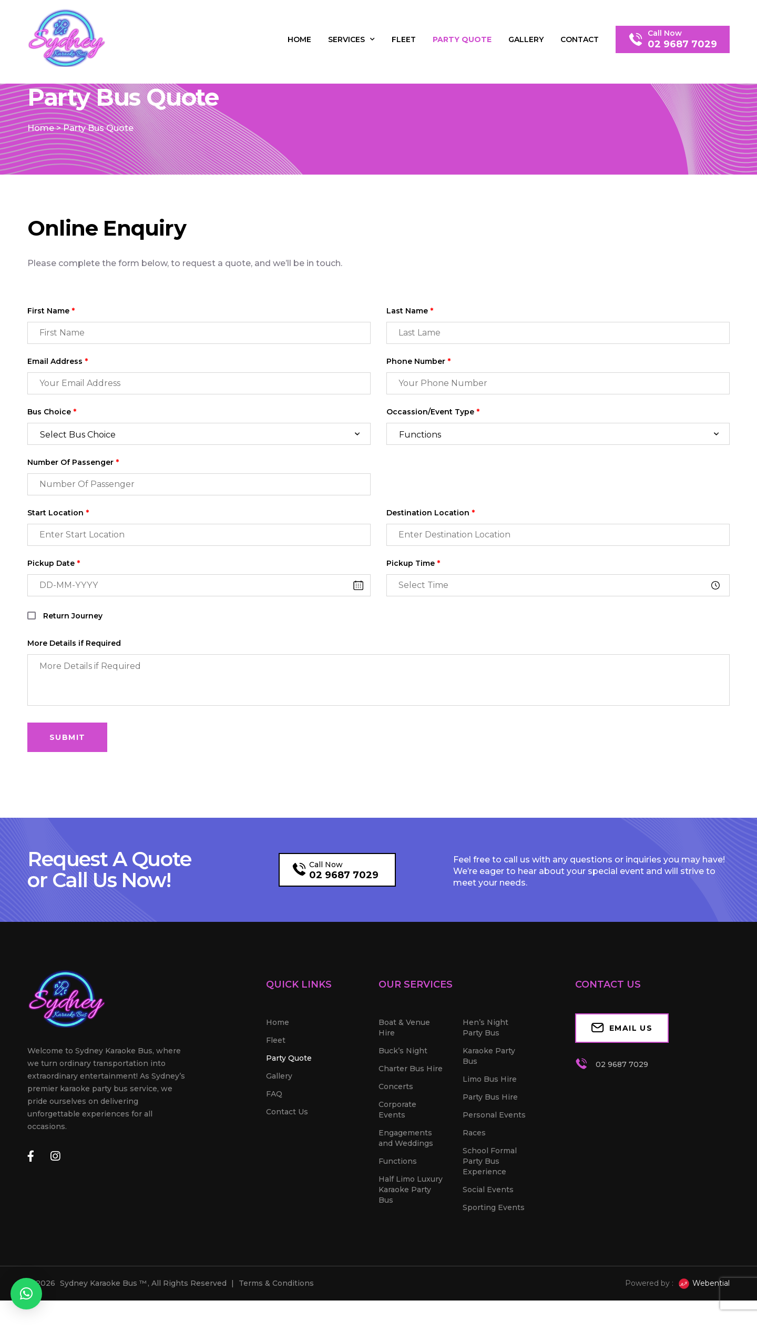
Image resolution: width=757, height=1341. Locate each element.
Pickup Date (53, 604)
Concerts (395, 1127)
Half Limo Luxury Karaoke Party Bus (410, 1230)
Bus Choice (51, 452)
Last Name (409, 351)
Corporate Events (397, 1150)
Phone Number (418, 402)
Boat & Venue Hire (404, 1068)
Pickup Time (413, 604)
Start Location (58, 553)
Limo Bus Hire (490, 1119)
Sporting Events (494, 1248)
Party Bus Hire (490, 1137)
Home (299, 39)
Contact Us (287, 1152)
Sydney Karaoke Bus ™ (103, 1323)
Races (474, 1173)
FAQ (274, 1134)
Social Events (488, 1230)
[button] (26, 1293)
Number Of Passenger (73, 503)
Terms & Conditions (276, 1323)
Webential (704, 1324)
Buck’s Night (402, 1091)
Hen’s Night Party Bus (485, 1068)
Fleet (404, 39)
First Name (51, 351)
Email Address (57, 402)
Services (351, 39)
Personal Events (494, 1155)
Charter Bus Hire (410, 1109)
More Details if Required (74, 683)
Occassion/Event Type (432, 452)
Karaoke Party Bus (489, 1096)
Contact (579, 39)
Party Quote (462, 39)
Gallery (526, 39)
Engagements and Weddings (405, 1178)
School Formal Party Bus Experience (490, 1201)
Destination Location (430, 553)
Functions (397, 1201)
